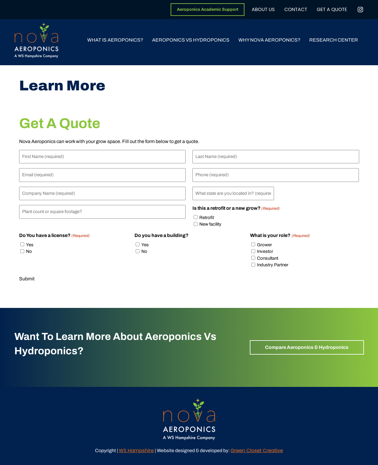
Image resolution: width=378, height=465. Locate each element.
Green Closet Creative (257, 450)
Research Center (333, 39)
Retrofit (206, 217)
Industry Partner (272, 264)
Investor (265, 251)
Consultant (267, 258)
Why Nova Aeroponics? (269, 39)
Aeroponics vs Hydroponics (190, 39)
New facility (210, 224)
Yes (29, 244)
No (29, 251)
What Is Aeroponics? (115, 39)
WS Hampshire (136, 450)
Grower (264, 244)
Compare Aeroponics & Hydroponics (306, 347)
